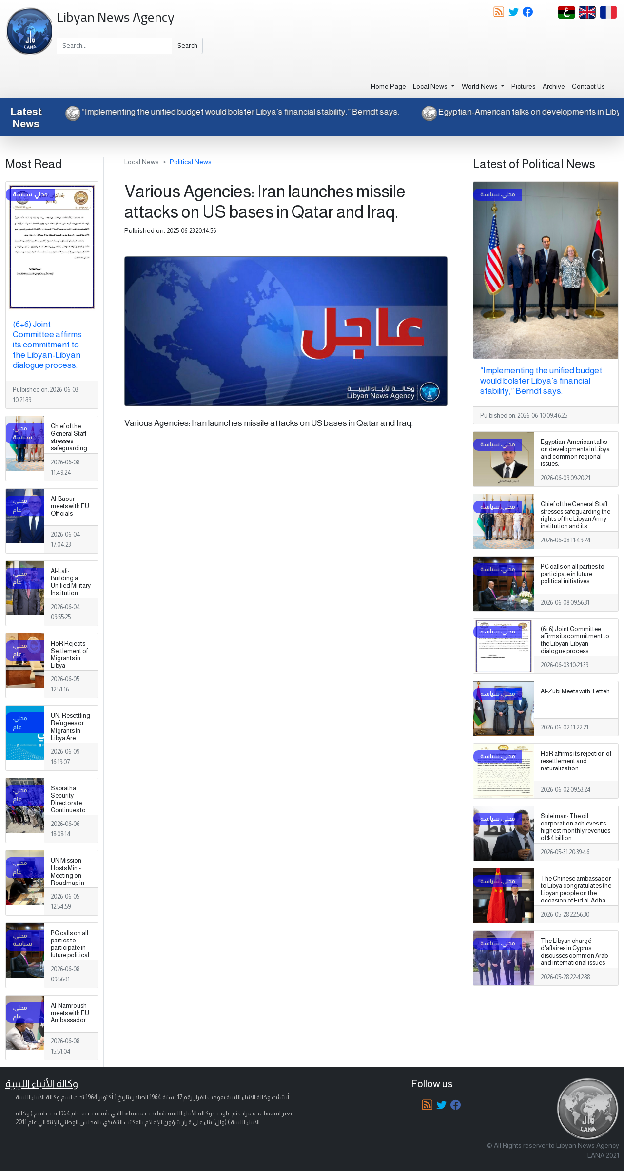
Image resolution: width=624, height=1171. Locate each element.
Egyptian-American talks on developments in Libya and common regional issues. (575, 453)
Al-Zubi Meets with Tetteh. (576, 691)
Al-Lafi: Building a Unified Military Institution (71, 582)
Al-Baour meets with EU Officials (70, 506)
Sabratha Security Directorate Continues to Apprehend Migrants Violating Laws (71, 810)
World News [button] (480, 86)
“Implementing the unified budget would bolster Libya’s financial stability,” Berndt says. (229, 111)
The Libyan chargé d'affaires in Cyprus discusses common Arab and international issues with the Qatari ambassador (574, 959)
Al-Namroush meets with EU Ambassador (70, 1013)
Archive (554, 86)
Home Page (388, 86)
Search (187, 45)
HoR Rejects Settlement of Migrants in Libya (69, 654)
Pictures (523, 86)
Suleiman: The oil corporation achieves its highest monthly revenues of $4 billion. (575, 827)
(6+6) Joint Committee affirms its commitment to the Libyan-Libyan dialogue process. (47, 344)
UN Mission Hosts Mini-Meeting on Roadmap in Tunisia (67, 875)
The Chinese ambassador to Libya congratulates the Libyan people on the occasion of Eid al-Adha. (576, 889)
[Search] (114, 46)
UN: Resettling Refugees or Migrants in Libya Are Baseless (70, 730)
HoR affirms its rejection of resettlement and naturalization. (576, 761)
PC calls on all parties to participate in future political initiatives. (70, 948)
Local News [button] (431, 86)
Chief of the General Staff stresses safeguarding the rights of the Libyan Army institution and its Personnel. (70, 456)
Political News (191, 162)
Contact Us (588, 86)
